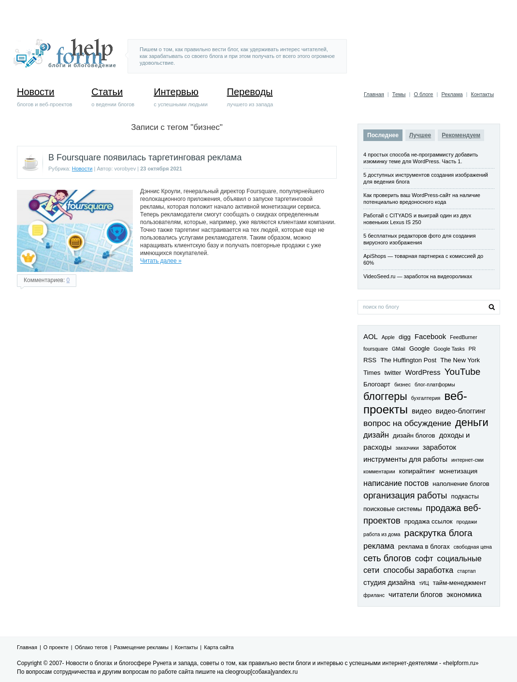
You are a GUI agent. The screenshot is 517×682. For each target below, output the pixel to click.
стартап (466, 571)
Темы (399, 94)
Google (419, 348)
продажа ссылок (428, 521)
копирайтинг (417, 471)
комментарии (379, 471)
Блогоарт (376, 384)
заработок (439, 447)
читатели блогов (415, 594)
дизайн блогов (414, 435)
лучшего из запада (250, 97)
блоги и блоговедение (82, 65)
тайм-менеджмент (460, 582)
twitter (392, 372)
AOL (370, 337)
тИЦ (424, 583)
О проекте (56, 647)
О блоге (423, 94)
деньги (471, 422)
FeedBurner (463, 337)
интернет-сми (467, 460)
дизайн (376, 434)
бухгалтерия (426, 398)
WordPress (423, 372)
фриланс (374, 595)
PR (472, 349)
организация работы (405, 495)
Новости (82, 168)
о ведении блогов (112, 97)
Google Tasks (448, 349)
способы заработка (418, 570)
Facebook (430, 337)
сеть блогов (387, 558)
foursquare (375, 349)
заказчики (406, 448)
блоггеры (385, 396)
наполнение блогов (460, 483)
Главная (374, 94)
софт (424, 558)
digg (405, 337)
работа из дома (382, 534)
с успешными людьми (180, 97)
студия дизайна (389, 582)
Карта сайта (218, 647)
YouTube (463, 372)
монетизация (458, 471)
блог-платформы (435, 384)
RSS (369, 360)
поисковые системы (392, 508)
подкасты (465, 496)
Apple (388, 337)
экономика (463, 594)
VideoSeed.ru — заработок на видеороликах (417, 276)
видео (421, 411)
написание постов (396, 483)
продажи (467, 522)
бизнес (402, 384)
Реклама (451, 94)
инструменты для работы (405, 459)
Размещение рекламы (141, 647)
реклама (378, 545)
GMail (398, 349)
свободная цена (473, 547)
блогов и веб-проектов (44, 97)
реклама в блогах (424, 546)
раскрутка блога (438, 533)
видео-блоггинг (461, 411)
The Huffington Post (408, 360)
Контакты (482, 94)
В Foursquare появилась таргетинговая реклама (145, 157)
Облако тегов (91, 647)
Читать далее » (161, 260)
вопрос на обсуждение (407, 423)
